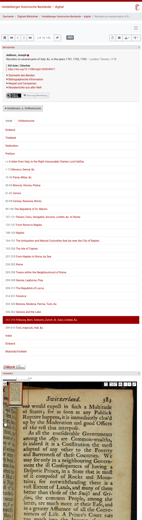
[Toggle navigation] (136, 28)
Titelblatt (10, 137)
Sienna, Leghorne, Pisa (24, 280)
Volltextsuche (26, 120)
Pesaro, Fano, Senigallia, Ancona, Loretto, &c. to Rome (42, 217)
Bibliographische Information (25, 79)
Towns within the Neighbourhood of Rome (35, 272)
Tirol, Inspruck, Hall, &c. (24, 327)
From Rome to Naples (23, 224)
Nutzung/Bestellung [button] (35, 95)
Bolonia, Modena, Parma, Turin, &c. (31, 304)
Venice (13, 193)
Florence (15, 296)
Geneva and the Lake (23, 312)
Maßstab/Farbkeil (16, 351)
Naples (14, 232)
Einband (10, 130)
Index (8, 335)
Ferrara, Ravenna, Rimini (23, 201)
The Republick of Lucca (24, 288)
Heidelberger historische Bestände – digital (33, 7)
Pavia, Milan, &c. (18, 177)
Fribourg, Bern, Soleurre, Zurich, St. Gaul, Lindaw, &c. (41, 319)
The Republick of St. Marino (26, 209)
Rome (14, 264)
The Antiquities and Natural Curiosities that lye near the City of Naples (52, 240)
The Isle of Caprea (21, 248)
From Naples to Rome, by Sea (28, 256)
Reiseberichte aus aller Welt (25, 87)
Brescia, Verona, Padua (22, 185)
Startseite (8, 16)
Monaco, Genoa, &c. (20, 169)
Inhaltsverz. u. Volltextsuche (23, 108)
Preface (10, 153)
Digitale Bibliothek (28, 16)
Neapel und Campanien (22, 83)
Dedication (11, 145)
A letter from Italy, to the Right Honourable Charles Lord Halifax (44, 161)
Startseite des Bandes (21, 75)
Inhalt (9, 120)
